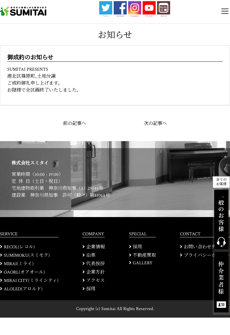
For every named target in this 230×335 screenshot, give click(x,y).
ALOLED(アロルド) (23, 289)
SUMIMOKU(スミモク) (27, 255)
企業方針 (95, 272)
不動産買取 (144, 255)
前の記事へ (74, 124)
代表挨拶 (95, 264)
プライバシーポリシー (207, 255)
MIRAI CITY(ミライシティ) (31, 281)
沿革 (90, 255)
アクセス (95, 281)
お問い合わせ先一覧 (204, 247)
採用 (90, 289)
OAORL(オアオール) (24, 272)
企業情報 (95, 247)
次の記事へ (155, 124)
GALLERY (142, 263)
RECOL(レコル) (19, 247)
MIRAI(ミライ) (19, 264)
